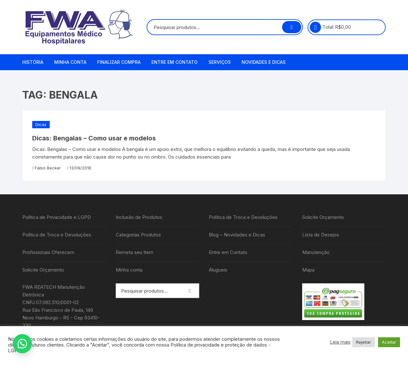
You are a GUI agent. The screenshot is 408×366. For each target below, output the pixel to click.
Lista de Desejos (320, 235)
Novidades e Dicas (264, 62)
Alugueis (218, 270)
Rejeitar (363, 342)
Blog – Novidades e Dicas (237, 235)
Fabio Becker (48, 167)
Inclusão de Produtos (139, 217)
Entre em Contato (174, 62)
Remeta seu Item (134, 252)
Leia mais (340, 342)
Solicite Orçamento (43, 270)
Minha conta (70, 62)
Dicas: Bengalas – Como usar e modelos (94, 138)
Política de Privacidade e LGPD (56, 217)
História (32, 62)
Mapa (308, 270)
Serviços (219, 62)
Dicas (41, 124)
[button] (22, 343)
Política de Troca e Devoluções (56, 235)
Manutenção (316, 252)
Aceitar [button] (389, 342)
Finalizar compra (119, 62)
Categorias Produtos (138, 235)
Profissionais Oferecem (48, 252)
